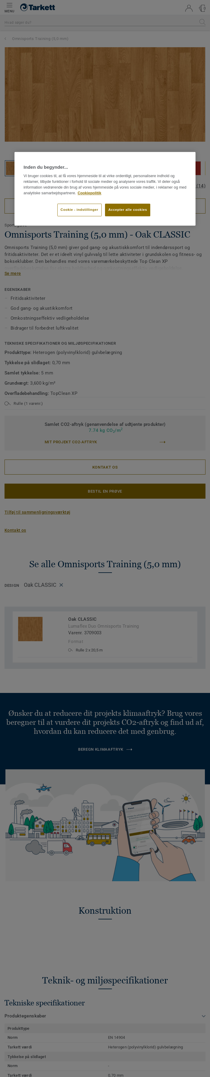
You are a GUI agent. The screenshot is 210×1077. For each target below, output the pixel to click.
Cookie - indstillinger (79, 209)
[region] (105, 188)
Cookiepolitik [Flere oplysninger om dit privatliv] (89, 193)
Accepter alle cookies (127, 209)
